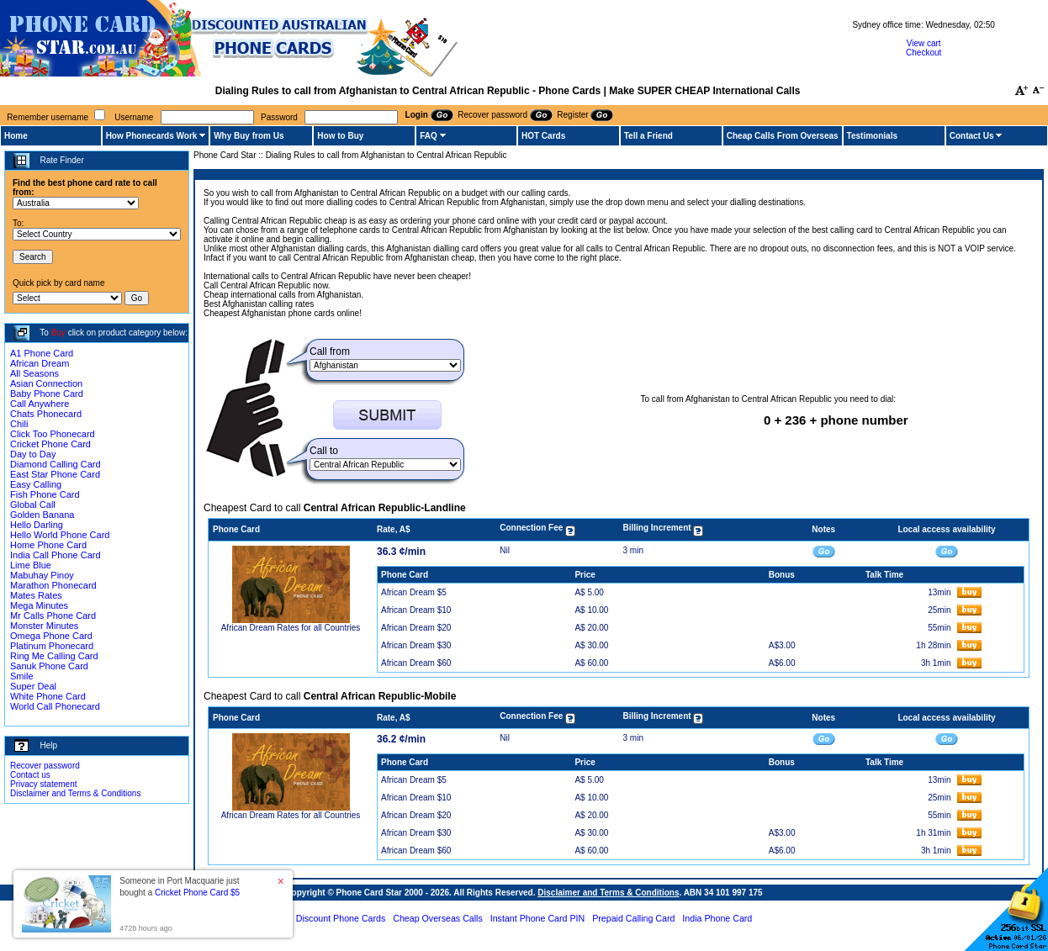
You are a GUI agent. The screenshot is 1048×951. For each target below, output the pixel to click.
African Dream (39, 363)
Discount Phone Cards (341, 918)
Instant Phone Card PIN (537, 918)
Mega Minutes (39, 605)
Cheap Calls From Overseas (783, 135)
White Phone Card (48, 696)
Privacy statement (43, 784)
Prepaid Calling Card (633, 918)
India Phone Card (717, 918)
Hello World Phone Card (59, 535)
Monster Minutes (44, 626)
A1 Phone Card (41, 353)
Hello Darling (36, 525)
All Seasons (34, 373)
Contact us (30, 774)
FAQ (428, 135)
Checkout (923, 52)
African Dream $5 (414, 592)
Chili (19, 424)
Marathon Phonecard (53, 585)
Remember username (47, 117)
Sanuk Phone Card (49, 666)
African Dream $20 (416, 627)
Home (16, 135)
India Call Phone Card (55, 555)
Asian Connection (46, 383)
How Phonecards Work (152, 135)
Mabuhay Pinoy (42, 575)
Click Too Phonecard (52, 434)
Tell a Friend (648, 135)
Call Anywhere (39, 404)
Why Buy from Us (248, 135)
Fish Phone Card (45, 494)
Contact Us (972, 135)
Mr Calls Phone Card (53, 615)
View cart (924, 43)
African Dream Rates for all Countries (291, 627)
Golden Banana (42, 515)
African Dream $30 (416, 645)
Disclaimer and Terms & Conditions (75, 793)
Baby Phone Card (46, 393)
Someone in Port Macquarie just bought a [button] (179, 886)
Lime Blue (30, 565)
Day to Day (33, 454)
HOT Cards (543, 135)
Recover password (45, 765)
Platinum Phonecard (51, 646)
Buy (58, 332)
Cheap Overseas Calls (438, 918)
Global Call (33, 504)
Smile (22, 676)
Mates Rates (36, 595)
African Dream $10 (416, 610)
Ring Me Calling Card (54, 656)
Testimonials (872, 135)
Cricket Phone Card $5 (197, 892)
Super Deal (33, 686)
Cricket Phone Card (50, 444)
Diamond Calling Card (55, 464)
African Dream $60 (416, 663)
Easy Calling (35, 484)
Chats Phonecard (46, 414)
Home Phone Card (48, 545)
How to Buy (340, 135)
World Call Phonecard (55, 706)
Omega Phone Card (51, 636)
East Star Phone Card (55, 474)
